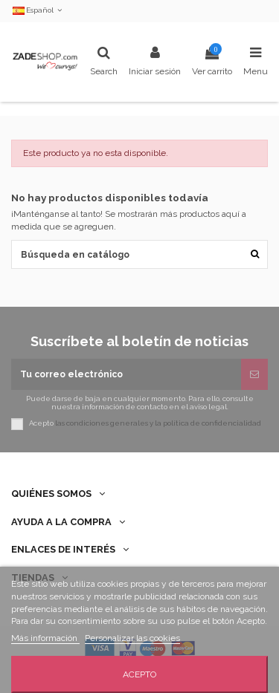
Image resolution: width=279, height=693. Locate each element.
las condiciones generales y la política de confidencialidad (158, 424)
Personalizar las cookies (132, 638)
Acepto (139, 674)
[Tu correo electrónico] (126, 374)
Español (38, 10)
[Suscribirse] (254, 374)
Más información (45, 638)
